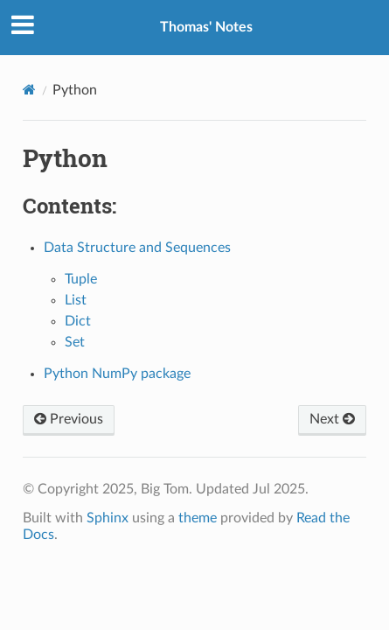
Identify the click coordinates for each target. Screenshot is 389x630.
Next (332, 419)
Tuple (81, 279)
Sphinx (108, 518)
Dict (78, 321)
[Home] (29, 89)
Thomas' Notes (206, 27)
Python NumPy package (117, 374)
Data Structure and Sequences (137, 248)
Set (75, 342)
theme (197, 518)
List (76, 300)
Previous (68, 419)
